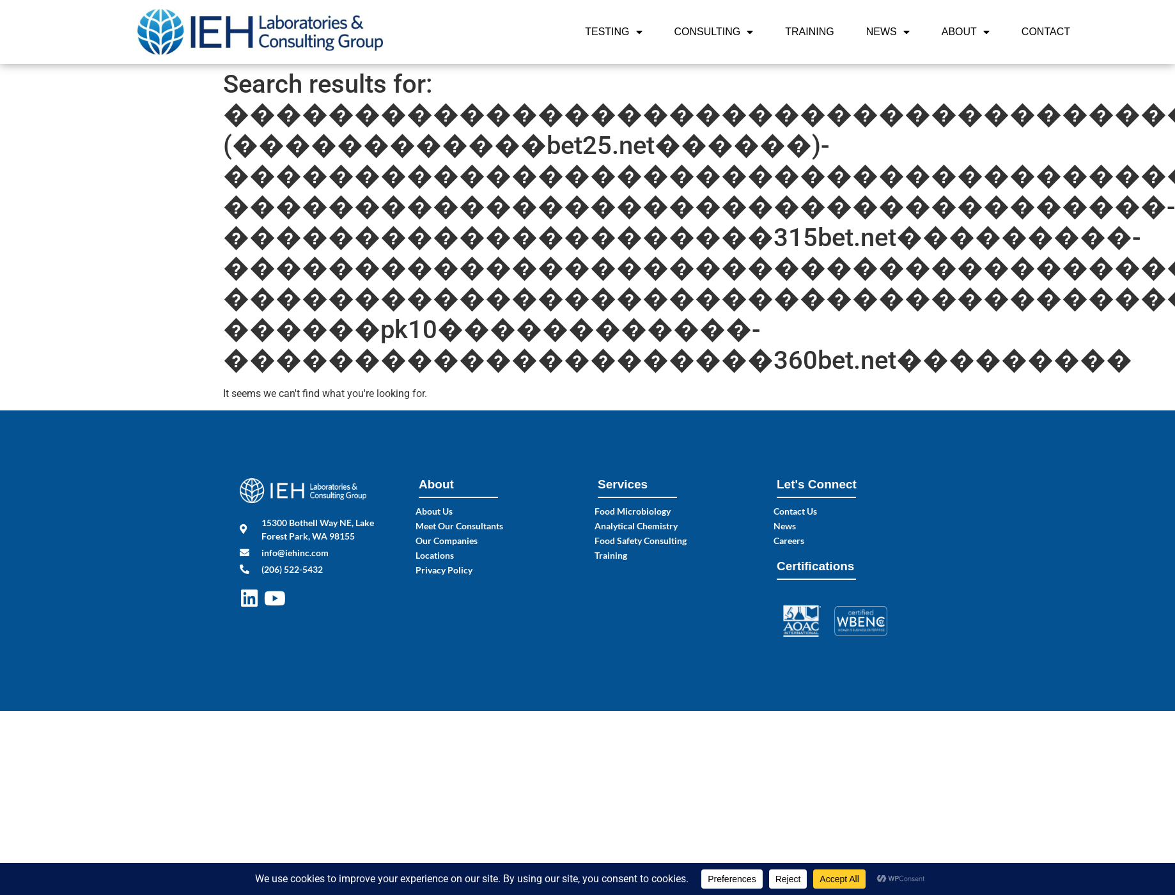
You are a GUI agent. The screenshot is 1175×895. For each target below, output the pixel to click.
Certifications (815, 566)
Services (623, 484)
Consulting (714, 31)
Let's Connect (817, 484)
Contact (1046, 31)
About (966, 31)
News (888, 31)
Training (809, 31)
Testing (613, 31)
